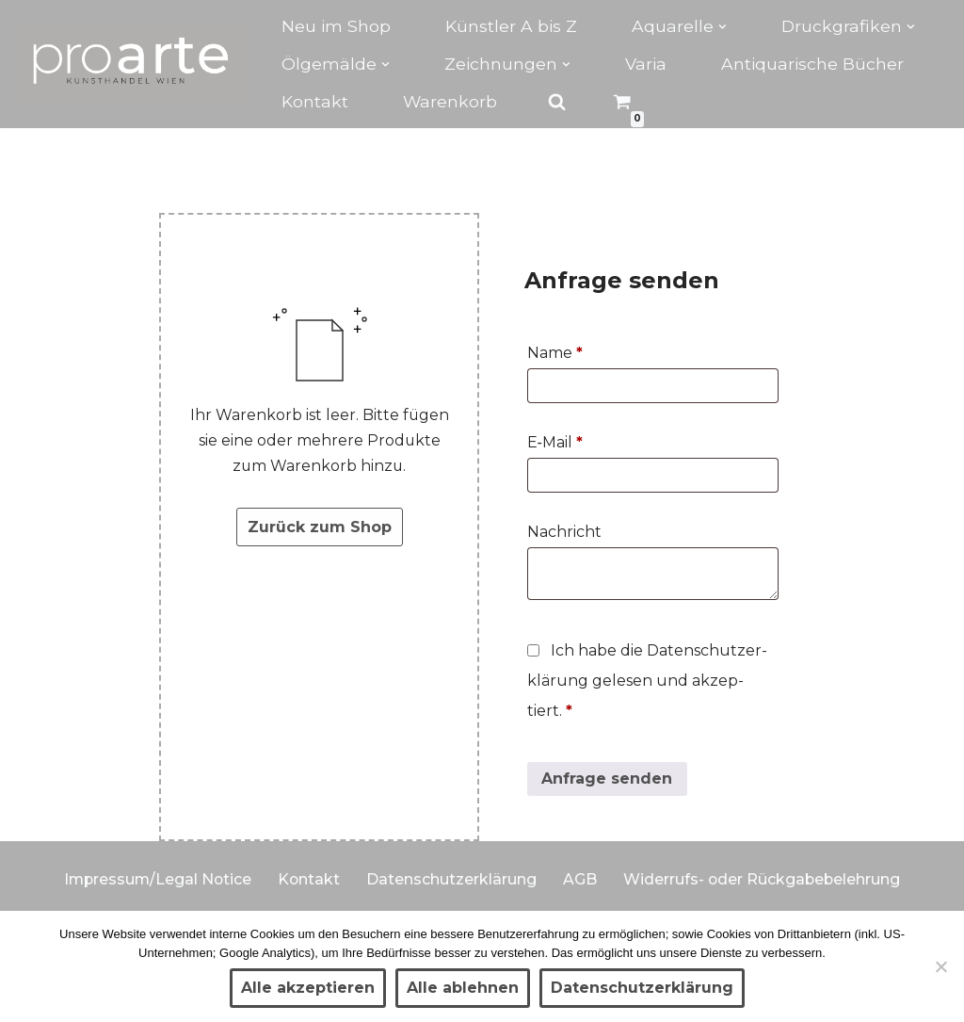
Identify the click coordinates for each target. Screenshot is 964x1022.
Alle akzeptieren (308, 988)
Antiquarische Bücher (812, 63)
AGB (581, 879)
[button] (722, 27)
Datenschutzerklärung (452, 879)
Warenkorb (450, 101)
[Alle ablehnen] (940, 966)
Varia (646, 63)
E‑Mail (555, 443)
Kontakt (314, 101)
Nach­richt (566, 533)
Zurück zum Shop (320, 528)
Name (555, 354)
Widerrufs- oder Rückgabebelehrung (764, 879)
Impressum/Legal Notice (155, 879)
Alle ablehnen (463, 988)
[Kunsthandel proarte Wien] (131, 64)
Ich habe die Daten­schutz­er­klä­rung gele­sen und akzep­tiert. (647, 681)
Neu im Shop (336, 26)
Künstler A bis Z (511, 26)
